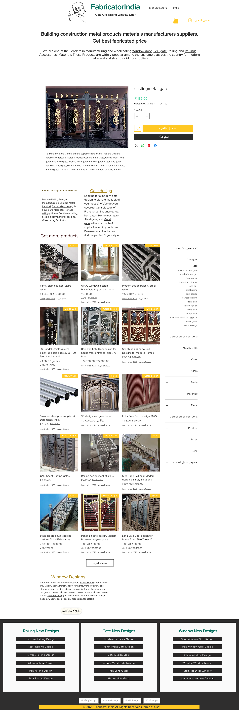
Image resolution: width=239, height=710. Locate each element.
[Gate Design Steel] (118, 654)
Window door (142, 51)
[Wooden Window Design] (197, 663)
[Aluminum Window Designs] (197, 678)
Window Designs (68, 576)
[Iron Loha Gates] (118, 670)
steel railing (192, 289)
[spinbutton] (142, 116)
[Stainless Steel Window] (197, 670)
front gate (193, 301)
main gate (112, 215)
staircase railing (190, 297)
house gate (192, 313)
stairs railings (191, 325)
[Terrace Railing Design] (40, 654)
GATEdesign (132, 700)
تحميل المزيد (100, 563)
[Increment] (137, 116)
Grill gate (160, 51)
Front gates (91, 211)
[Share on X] (136, 146)
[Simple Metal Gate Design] (118, 663)
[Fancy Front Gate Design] (118, 646)
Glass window (87, 582)
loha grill (193, 285)
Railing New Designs (41, 631)
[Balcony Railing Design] (40, 639)
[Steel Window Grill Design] (197, 639)
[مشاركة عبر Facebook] (155, 146)
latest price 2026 (143, 103)
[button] (176, 20)
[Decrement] (147, 116)
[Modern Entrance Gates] (118, 639)
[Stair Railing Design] (40, 678)
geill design (192, 293)
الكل (195, 265)
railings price (191, 305)
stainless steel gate (188, 269)
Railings (190, 51)
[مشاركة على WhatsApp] (143, 146)
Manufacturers (158, 7)
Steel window (51, 585)
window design (47, 589)
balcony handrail (57, 216)
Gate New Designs (118, 631)
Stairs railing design (62, 206)
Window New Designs (198, 631)
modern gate (109, 195)
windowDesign (111, 700)
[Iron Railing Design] (40, 670)
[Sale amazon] (71, 611)
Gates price (192, 277)
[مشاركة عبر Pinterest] (149, 146)
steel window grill (189, 273)
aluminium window (188, 281)
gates (114, 211)
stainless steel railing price (184, 317)
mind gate (192, 309)
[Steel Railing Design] (40, 646)
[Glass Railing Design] (40, 663)
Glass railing (48, 220)
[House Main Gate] (118, 678)
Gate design (101, 190)
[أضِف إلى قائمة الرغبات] (137, 128)
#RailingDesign (88, 700)
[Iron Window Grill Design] (197, 646)
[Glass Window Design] (197, 655)
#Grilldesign (151, 700)
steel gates (192, 321)
